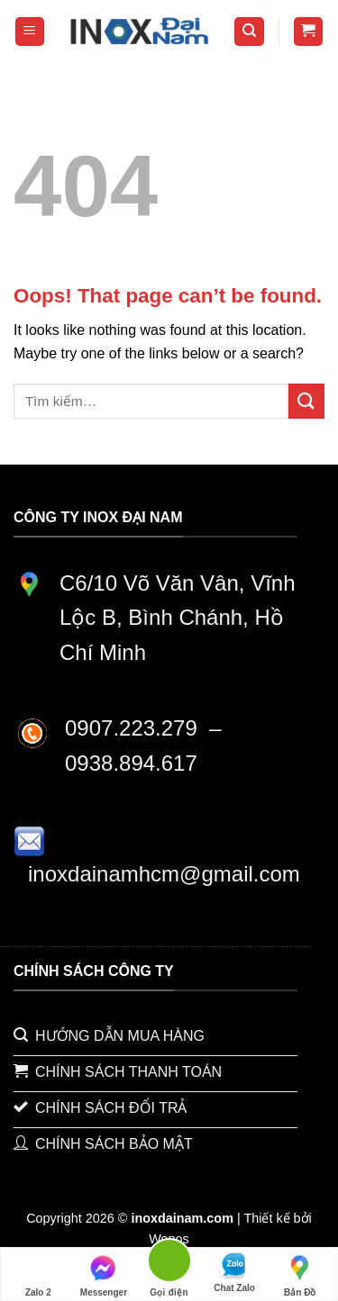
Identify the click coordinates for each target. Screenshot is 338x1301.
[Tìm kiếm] (249, 32)
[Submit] (306, 401)
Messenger (103, 1274)
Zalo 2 (38, 1274)
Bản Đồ (299, 1274)
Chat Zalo (234, 1272)
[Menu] (30, 32)
